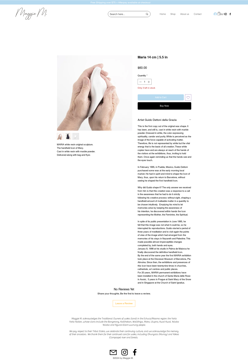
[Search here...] (125, 14)
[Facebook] (230, 14)
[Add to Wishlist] (188, 97)
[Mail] (113, 352)
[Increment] (149, 82)
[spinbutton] (144, 82)
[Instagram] (124, 352)
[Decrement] (140, 82)
